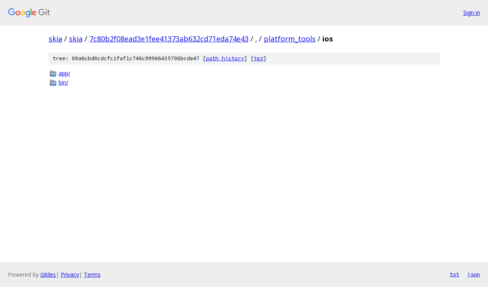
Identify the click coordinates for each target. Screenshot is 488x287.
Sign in (471, 12)
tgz (258, 58)
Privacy (70, 274)
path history (225, 58)
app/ (64, 73)
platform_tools (290, 38)
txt (454, 274)
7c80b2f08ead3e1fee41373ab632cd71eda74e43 (169, 38)
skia (55, 38)
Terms (92, 274)
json (473, 274)
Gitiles (48, 274)
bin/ (63, 82)
